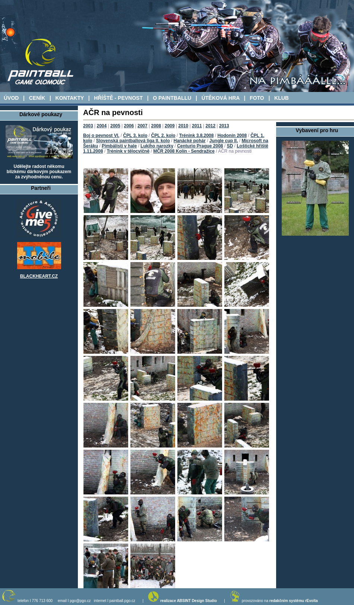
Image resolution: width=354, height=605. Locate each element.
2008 (156, 125)
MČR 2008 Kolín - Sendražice (184, 151)
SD (230, 146)
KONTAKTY (70, 98)
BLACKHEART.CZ (39, 276)
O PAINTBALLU (172, 98)
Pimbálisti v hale (119, 146)
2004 (102, 125)
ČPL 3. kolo (135, 135)
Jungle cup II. (223, 140)
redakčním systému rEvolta (293, 601)
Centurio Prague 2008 (200, 146)
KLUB (281, 98)
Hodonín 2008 (232, 135)
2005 (115, 125)
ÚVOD (11, 98)
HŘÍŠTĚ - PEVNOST (118, 98)
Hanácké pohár (190, 140)
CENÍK (37, 98)
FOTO (257, 98)
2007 (143, 125)
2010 (183, 125)
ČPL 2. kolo (163, 135)
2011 (197, 125)
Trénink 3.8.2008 (196, 135)
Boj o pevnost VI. (101, 135)
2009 (170, 125)
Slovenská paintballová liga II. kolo (133, 140)
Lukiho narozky (156, 146)
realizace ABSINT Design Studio (188, 601)
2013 (224, 125)
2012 (211, 125)
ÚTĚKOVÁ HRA (221, 98)
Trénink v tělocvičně (128, 151)
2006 (129, 125)
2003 (88, 125)
